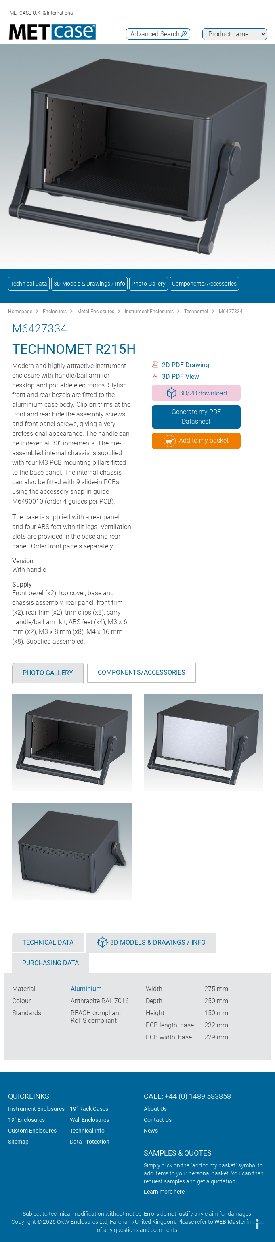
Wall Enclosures (89, 1120)
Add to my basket (196, 441)
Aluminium (86, 989)
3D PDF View (180, 377)
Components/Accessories (204, 283)
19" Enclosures (26, 1120)
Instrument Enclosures (149, 311)
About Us (155, 1109)
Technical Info (87, 1130)
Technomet (196, 311)
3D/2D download (196, 393)
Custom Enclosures (32, 1130)
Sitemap (18, 1141)
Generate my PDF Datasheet (196, 416)
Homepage (20, 311)
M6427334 (231, 311)
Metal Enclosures (95, 311)
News (151, 1130)
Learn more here (164, 1191)
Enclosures (55, 311)
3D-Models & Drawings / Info (89, 283)
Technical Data (28, 283)
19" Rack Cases (89, 1109)
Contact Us (158, 1120)
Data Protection (89, 1141)
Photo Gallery (149, 283)
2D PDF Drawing (185, 365)
